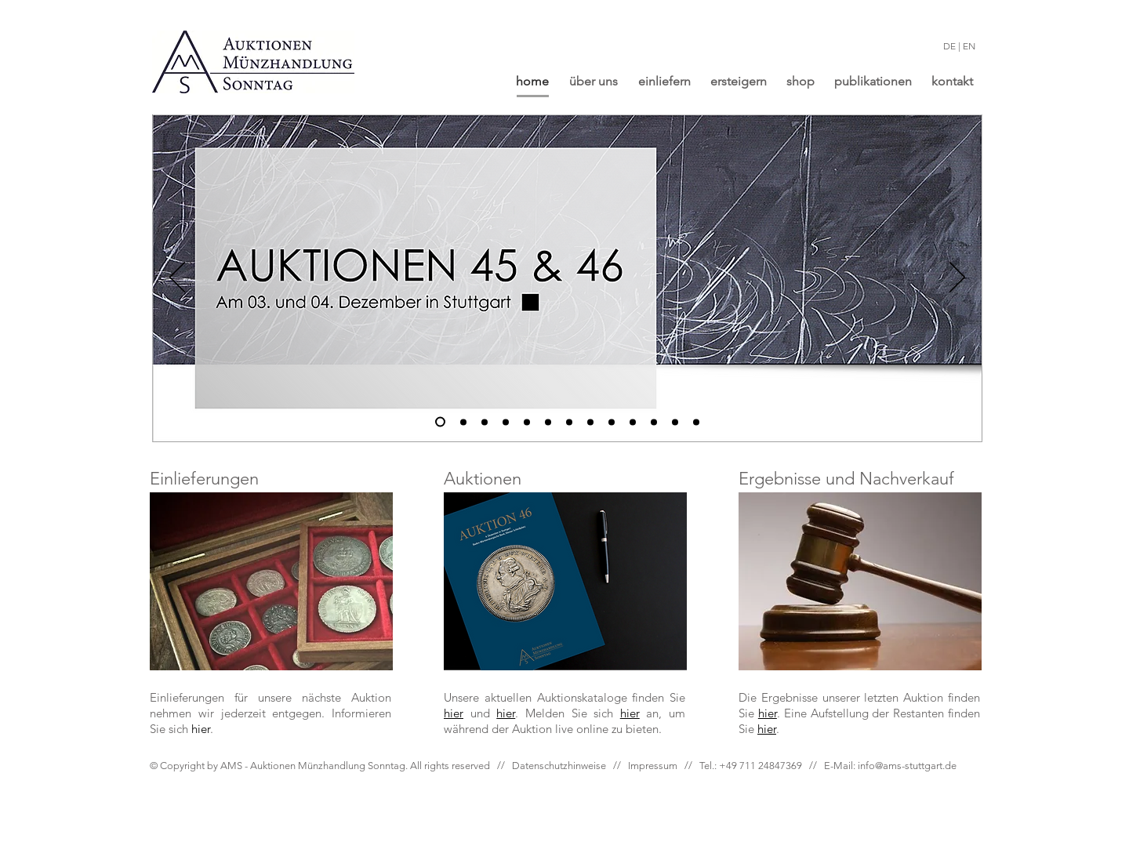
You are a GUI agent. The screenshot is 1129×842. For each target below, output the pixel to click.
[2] (463, 422)
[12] (633, 422)
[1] (440, 422)
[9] (569, 422)
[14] (675, 422)
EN (969, 46)
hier (630, 713)
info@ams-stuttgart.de (907, 765)
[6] (527, 422)
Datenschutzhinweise (559, 765)
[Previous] (177, 278)
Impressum (652, 765)
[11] (611, 422)
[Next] (957, 278)
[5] (548, 422)
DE (949, 46)
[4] (506, 422)
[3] (484, 422)
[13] (654, 422)
